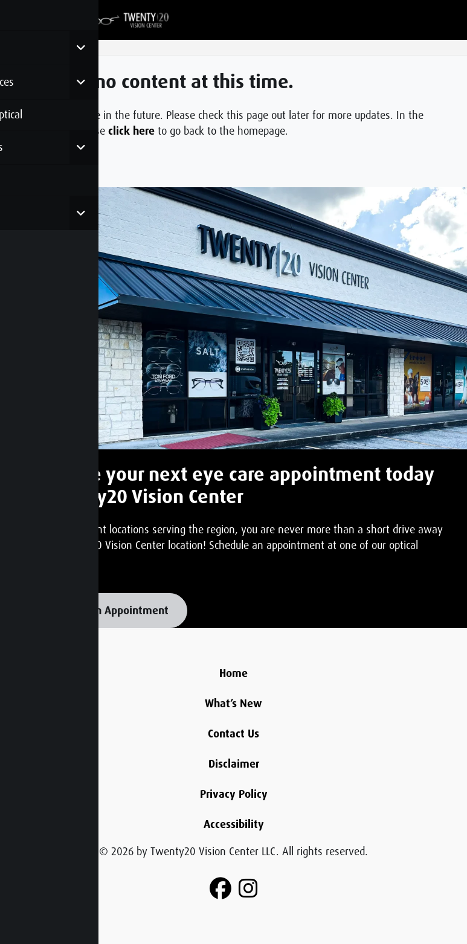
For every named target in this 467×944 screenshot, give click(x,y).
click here (131, 131)
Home (233, 673)
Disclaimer (233, 764)
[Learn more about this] (233, 318)
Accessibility (234, 824)
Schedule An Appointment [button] (105, 610)
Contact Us (233, 734)
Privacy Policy (234, 794)
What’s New (233, 703)
